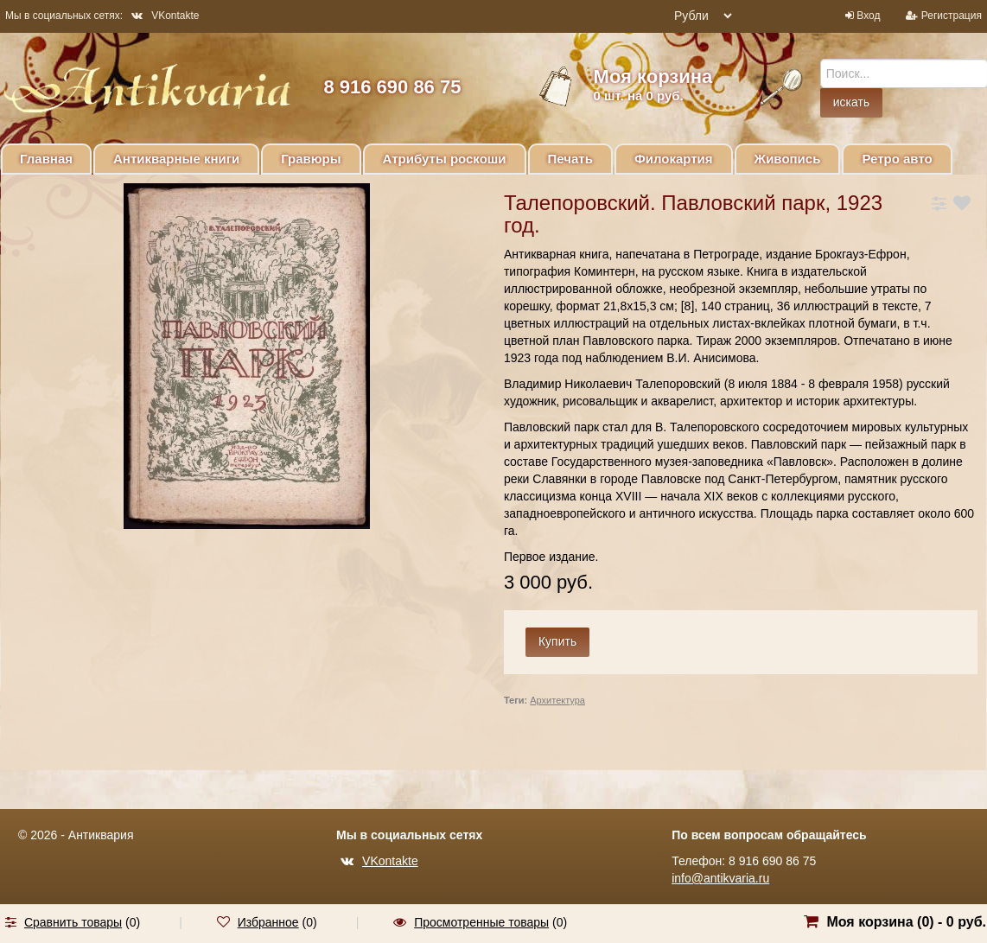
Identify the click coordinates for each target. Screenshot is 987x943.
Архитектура (557, 700)
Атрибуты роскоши (444, 158)
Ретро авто (897, 158)
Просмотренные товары (481, 922)
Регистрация (951, 16)
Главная (46, 158)
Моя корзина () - (906, 921)
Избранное (268, 922)
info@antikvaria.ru (720, 878)
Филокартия (673, 158)
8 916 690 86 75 (392, 87)
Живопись (788, 158)
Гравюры (311, 158)
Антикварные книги (176, 158)
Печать (570, 158)
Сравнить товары (73, 922)
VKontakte (165, 16)
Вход (868, 16)
